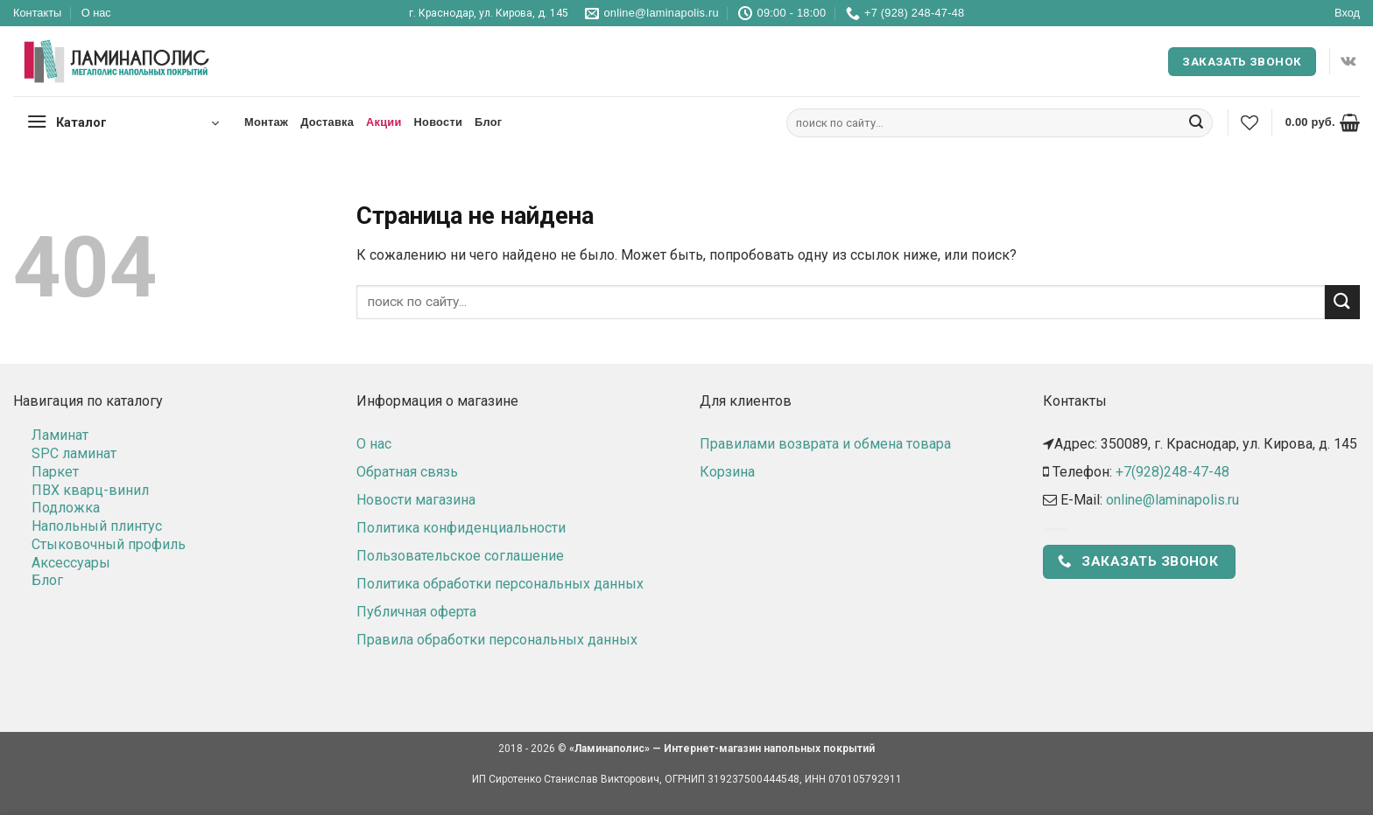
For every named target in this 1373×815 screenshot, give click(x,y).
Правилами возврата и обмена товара (825, 443)
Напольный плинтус (97, 526)
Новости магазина (415, 499)
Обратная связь (407, 471)
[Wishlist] (1249, 122)
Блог (488, 122)
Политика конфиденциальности (461, 527)
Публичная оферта (416, 611)
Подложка (66, 507)
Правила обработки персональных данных (496, 639)
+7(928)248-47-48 (1172, 471)
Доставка (327, 122)
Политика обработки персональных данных (500, 583)
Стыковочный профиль (109, 544)
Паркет (55, 471)
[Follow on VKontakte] (1348, 61)
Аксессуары (71, 562)
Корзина (727, 471)
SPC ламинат (74, 453)
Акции (384, 122)
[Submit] (1196, 123)
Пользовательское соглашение (460, 555)
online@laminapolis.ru (1172, 499)
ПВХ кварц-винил (90, 490)
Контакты (37, 12)
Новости (438, 122)
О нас (96, 12)
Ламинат (60, 435)
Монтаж (266, 122)
